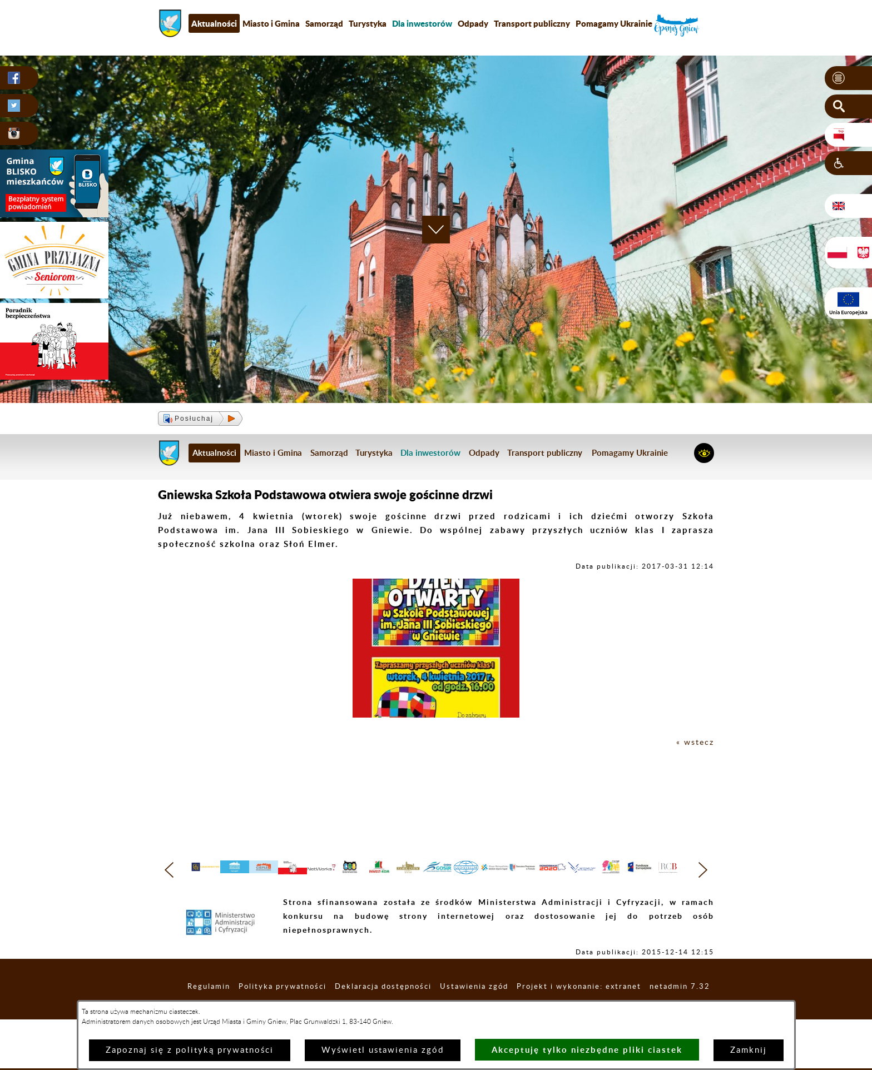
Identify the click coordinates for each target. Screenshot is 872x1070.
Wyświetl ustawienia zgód (382, 1050)
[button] (848, 78)
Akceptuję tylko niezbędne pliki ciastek (587, 1050)
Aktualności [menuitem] (214, 23)
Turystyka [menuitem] (368, 23)
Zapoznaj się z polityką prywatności (190, 1050)
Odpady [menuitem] (473, 23)
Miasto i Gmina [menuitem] (271, 23)
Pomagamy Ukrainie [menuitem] (614, 23)
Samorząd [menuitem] (324, 23)
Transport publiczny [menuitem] (532, 23)
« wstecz (694, 742)
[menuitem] (422, 23)
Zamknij (748, 1050)
